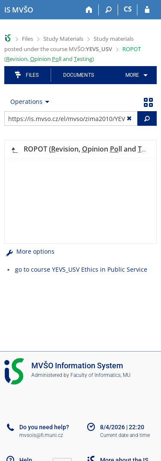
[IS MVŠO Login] (147, 9)
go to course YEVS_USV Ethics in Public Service (81, 269)
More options (29, 251)
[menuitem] (135, 75)
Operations (26, 101)
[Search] (108, 9)
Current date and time (125, 435)
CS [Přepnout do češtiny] (128, 9)
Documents (78, 75)
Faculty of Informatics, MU (100, 375)
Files (27, 38)
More (132, 75)
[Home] (89, 9)
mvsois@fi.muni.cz (41, 435)
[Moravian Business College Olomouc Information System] (18, 9)
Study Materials (63, 38)
